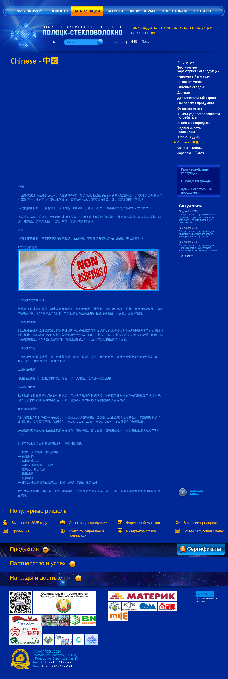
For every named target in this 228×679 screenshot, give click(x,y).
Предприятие (30, 11)
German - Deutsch (190, 147)
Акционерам (142, 11)
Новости (59, 11)
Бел (115, 42)
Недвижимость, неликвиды (189, 129)
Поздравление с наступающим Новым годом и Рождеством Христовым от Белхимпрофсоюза (198, 248)
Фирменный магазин (193, 76)
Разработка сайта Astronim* (206, 600)
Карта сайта (54, 42)
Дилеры (183, 92)
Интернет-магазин (191, 82)
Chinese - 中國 (188, 142)
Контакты (203, 11)
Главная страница (45, 42)
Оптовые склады (190, 87)
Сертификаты (201, 549)
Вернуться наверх (196, 492)
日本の (146, 42)
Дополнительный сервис (197, 98)
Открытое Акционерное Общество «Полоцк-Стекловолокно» (82, 31)
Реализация (87, 11)
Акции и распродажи (193, 123)
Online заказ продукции (195, 103)
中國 (134, 42)
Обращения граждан (197, 181)
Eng (124, 42)
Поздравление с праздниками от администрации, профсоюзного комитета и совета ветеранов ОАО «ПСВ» (197, 218)
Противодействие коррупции (195, 171)
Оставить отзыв (189, 108)
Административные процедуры (196, 190)
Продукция (185, 62)
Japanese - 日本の (190, 153)
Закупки (114, 11)
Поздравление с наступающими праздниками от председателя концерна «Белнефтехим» (197, 234)
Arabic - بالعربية (188, 137)
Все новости (186, 256)
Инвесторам (174, 11)
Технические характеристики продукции (198, 69)
